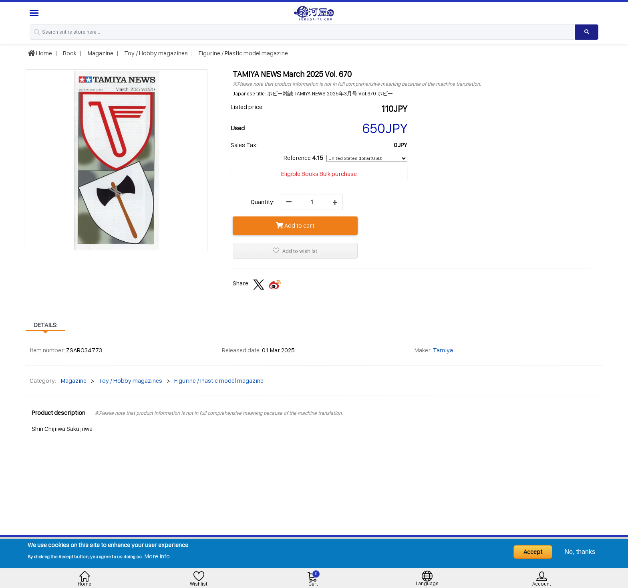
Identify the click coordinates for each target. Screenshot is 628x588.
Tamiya (443, 350)
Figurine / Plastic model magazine (242, 53)
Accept (532, 552)
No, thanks (580, 551)
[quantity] (312, 202)
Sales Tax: (244, 145)
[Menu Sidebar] (35, 13)
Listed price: (247, 107)
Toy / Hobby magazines (155, 53)
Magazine (99, 53)
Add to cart (295, 225)
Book (69, 53)
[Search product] (587, 32)
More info (157, 556)
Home (40, 53)
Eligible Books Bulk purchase (319, 174)
